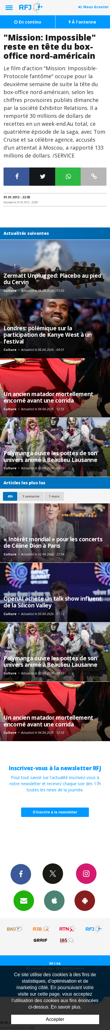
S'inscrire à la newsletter (55, 812)
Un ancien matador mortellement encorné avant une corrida (48, 397)
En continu (27, 22)
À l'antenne (82, 22)
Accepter (55, 1019)
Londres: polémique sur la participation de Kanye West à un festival (48, 334)
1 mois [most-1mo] (54, 496)
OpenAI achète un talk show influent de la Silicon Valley (53, 602)
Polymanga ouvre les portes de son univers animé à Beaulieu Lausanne (50, 456)
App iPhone (54, 900)
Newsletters (23, 900)
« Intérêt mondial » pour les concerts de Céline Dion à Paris (53, 542)
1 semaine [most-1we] (30, 496)
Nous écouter (96, 6)
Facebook (21, 874)
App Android (85, 900)
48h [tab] (10, 496)
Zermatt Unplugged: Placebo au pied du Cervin (52, 279)
